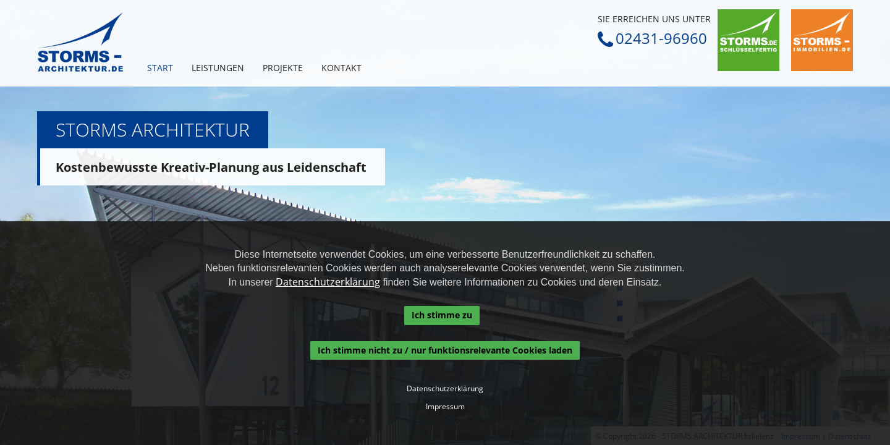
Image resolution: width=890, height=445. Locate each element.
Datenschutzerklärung (328, 282)
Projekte (283, 68)
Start (160, 68)
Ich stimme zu (442, 315)
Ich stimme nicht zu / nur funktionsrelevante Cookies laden (445, 350)
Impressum (445, 406)
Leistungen (218, 68)
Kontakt (341, 68)
